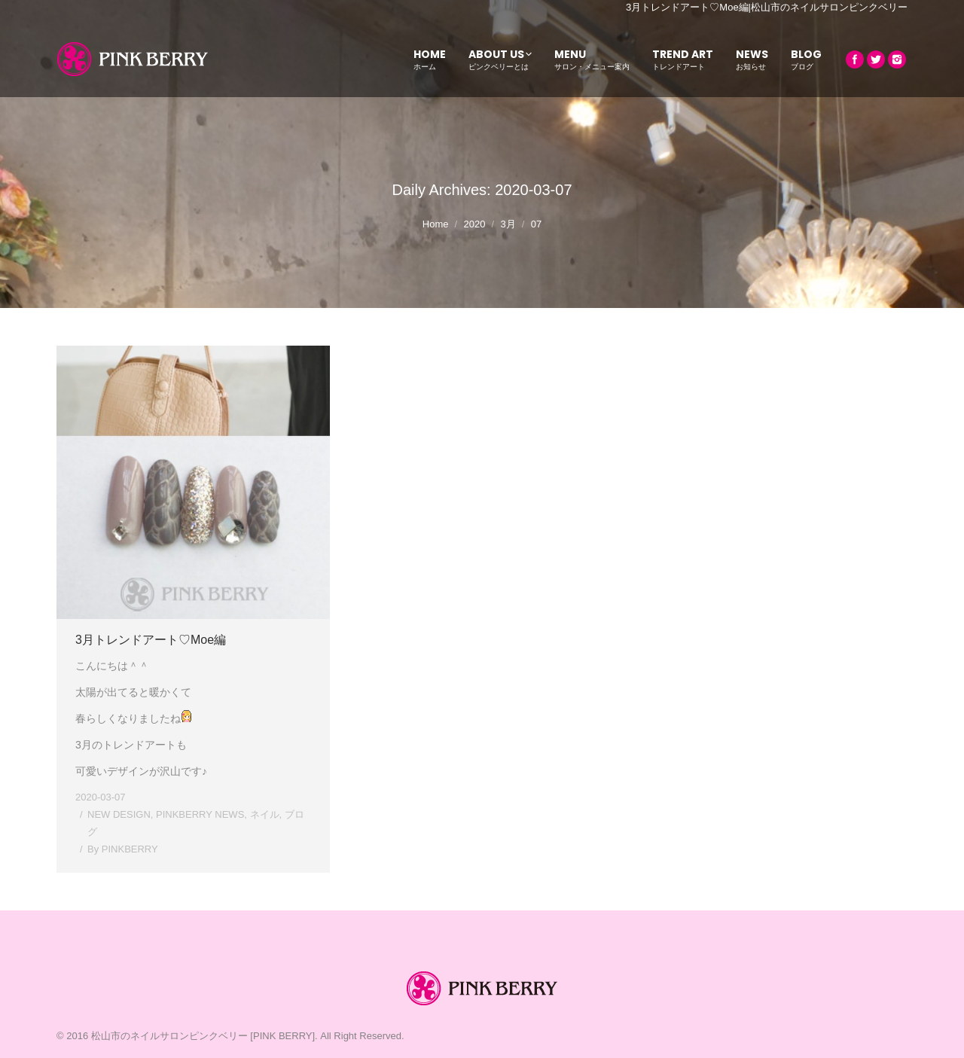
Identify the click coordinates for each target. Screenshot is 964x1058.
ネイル (264, 814)
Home (436, 224)
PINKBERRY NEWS (200, 814)
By (122, 849)
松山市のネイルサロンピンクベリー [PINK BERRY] (203, 1035)
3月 (507, 224)
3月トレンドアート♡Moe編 (150, 639)
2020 (475, 224)
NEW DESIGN (119, 814)
